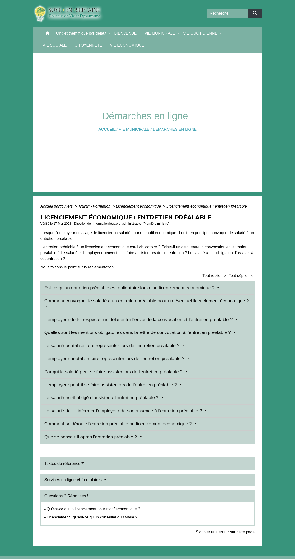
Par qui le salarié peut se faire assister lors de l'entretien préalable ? (114, 371)
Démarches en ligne (175, 129)
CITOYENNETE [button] (89, 45)
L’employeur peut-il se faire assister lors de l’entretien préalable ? (111, 384)
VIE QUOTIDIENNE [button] (200, 33)
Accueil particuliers (57, 206)
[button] (47, 35)
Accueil (107, 129)
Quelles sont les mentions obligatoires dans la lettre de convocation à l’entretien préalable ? (138, 332)
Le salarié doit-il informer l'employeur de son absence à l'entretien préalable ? (123, 410)
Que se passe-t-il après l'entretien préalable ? (91, 436)
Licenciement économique (139, 206)
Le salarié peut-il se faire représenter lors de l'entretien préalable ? (112, 345)
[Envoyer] (255, 13)
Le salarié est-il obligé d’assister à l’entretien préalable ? (102, 397)
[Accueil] (72, 13)
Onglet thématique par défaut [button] (82, 33)
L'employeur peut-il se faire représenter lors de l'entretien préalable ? (115, 358)
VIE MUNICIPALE (134, 129)
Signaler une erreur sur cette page (225, 532)
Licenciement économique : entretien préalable (206, 206)
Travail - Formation (95, 206)
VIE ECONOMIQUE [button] (127, 45)
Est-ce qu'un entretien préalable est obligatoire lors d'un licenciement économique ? (130, 287)
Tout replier (215, 276)
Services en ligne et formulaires (73, 480)
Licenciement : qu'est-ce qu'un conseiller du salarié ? (92, 517)
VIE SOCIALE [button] (55, 45)
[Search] (227, 13)
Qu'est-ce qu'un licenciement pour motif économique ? (93, 509)
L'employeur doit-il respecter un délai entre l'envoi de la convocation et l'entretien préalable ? (139, 319)
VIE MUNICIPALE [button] (160, 33)
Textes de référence (62, 463)
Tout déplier (242, 276)
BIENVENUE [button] (126, 33)
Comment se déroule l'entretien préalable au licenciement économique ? (118, 423)
